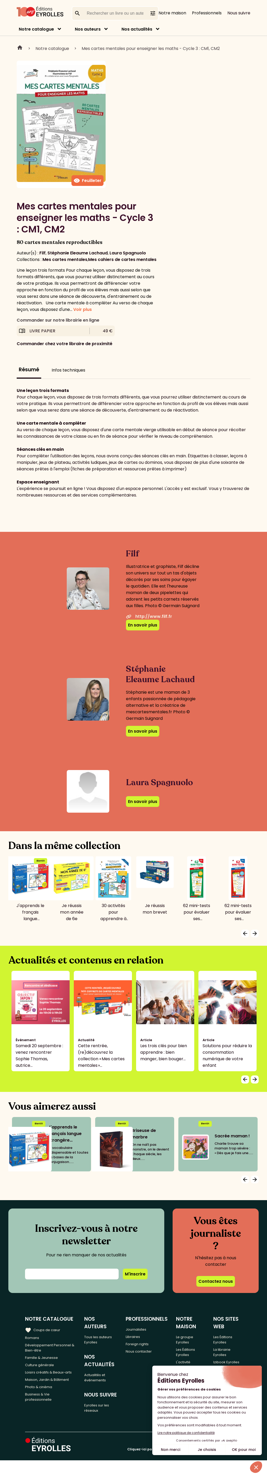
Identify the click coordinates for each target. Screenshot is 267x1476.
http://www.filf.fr (149, 616)
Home (20, 48)
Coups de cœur (45, 1329)
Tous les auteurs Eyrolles (103, 1332)
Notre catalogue (36, 29)
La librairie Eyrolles (226, 1355)
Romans (33, 1338)
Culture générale (42, 1370)
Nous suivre (238, 13)
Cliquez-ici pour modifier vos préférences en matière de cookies (184, 1465)
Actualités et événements (100, 1373)
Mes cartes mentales (65, 260)
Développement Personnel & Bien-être (48, 1349)
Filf (42, 253)
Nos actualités (137, 29)
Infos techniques (68, 370)
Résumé (29, 369)
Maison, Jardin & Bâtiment (41, 1397)
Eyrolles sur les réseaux (102, 1406)
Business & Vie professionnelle (41, 1421)
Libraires (138, 1338)
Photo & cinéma (41, 1409)
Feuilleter (87, 181)
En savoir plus (142, 625)
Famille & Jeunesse (44, 1361)
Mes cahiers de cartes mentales (122, 260)
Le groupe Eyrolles (190, 1339)
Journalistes (142, 1329)
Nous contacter (146, 1355)
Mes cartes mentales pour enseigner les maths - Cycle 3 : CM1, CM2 (151, 48)
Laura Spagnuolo (128, 253)
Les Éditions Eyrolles (191, 1355)
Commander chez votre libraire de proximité (64, 344)
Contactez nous (215, 1281)
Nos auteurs (88, 29)
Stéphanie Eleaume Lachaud (77, 253)
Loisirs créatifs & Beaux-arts (49, 1382)
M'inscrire (135, 1274)
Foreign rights (144, 1346)
